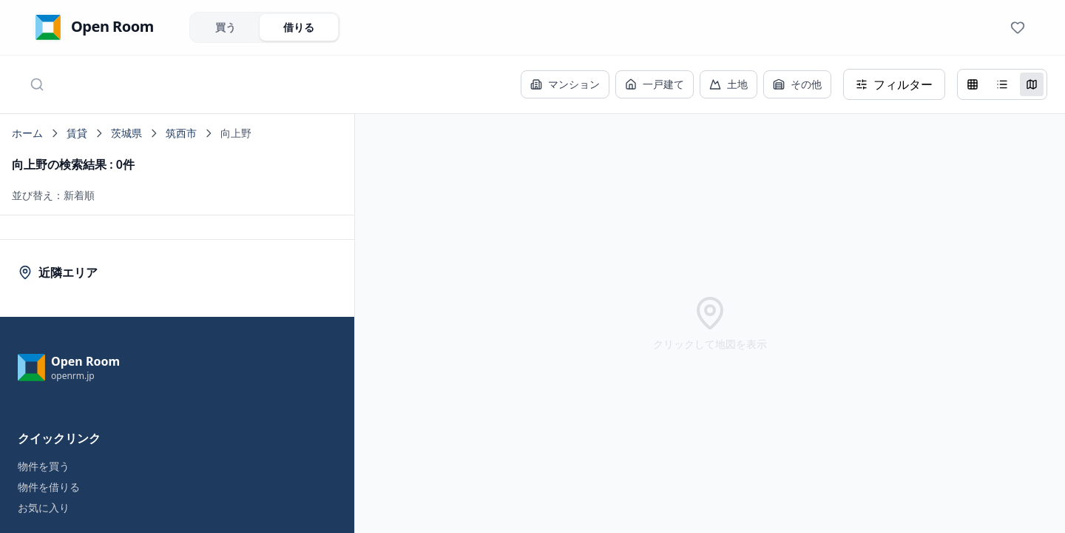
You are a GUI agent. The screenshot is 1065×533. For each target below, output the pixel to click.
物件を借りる (49, 487)
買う (225, 27)
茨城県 (126, 133)
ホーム (27, 133)
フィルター (894, 84)
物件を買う (44, 466)
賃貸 (77, 133)
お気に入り (44, 507)
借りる (298, 27)
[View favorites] (1017, 27)
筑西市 (181, 133)
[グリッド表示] (972, 84)
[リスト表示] (1002, 84)
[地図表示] (1032, 84)
